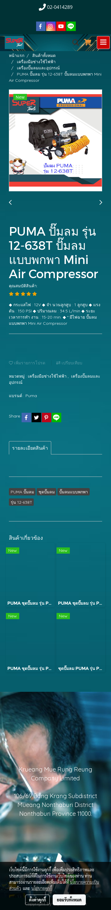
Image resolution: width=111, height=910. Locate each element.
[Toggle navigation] (103, 42)
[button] (74, 42)
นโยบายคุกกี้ (41, 888)
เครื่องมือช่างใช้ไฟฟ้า (48, 376)
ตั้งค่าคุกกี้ (37, 899)
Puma (31, 395)
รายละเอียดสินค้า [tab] (30, 448)
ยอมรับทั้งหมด (69, 899)
